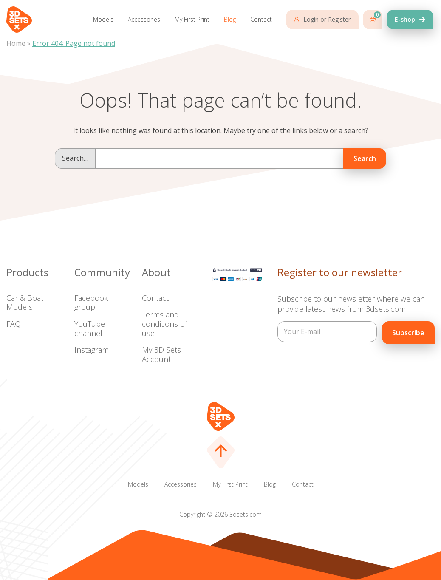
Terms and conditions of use (164, 323)
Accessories (144, 19)
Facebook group (91, 302)
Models (103, 19)
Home (15, 43)
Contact (261, 19)
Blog (230, 19)
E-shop (405, 19)
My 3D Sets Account (161, 354)
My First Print (192, 19)
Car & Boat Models (24, 302)
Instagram (91, 350)
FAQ (13, 324)
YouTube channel (89, 328)
